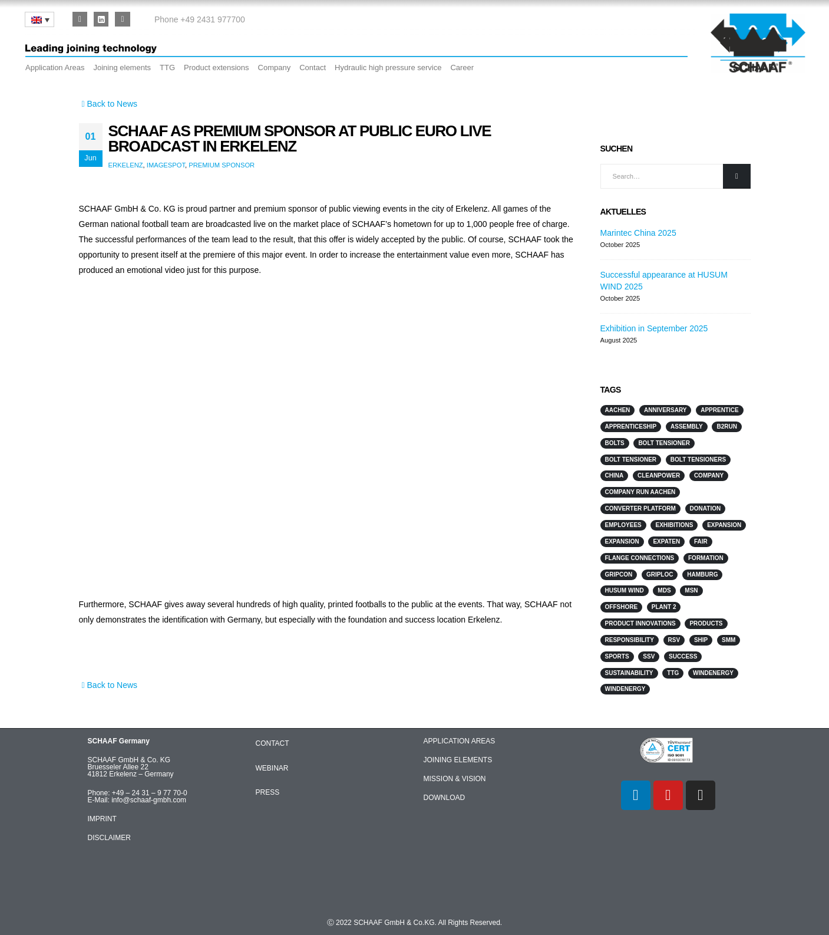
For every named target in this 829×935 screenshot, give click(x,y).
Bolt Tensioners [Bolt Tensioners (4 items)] (698, 459)
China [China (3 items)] (614, 475)
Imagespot (166, 165)
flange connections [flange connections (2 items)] (640, 558)
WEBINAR (272, 768)
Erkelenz (125, 165)
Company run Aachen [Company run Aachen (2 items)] (640, 492)
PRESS (268, 792)
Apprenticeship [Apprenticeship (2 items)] (631, 426)
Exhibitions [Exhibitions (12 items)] (674, 525)
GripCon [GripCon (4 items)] (619, 574)
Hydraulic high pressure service (388, 67)
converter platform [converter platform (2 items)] (640, 508)
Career (462, 67)
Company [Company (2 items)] (709, 475)
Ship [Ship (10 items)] (701, 640)
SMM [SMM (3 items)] (728, 640)
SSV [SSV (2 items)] (649, 656)
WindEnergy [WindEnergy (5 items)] (625, 689)
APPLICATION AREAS (460, 741)
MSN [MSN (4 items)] (691, 590)
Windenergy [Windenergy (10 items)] (713, 673)
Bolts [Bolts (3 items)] (615, 443)
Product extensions (216, 67)
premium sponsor (222, 165)
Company (274, 67)
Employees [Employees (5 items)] (623, 525)
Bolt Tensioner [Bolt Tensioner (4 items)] (664, 443)
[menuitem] (39, 19)
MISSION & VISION (455, 779)
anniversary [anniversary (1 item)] (665, 410)
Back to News (108, 103)
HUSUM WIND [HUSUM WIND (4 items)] (624, 590)
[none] (39, 19)
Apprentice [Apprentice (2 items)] (719, 410)
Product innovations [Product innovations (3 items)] (640, 623)
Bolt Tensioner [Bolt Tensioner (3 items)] (631, 459)
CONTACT (272, 743)
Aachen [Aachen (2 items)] (617, 410)
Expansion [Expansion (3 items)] (724, 525)
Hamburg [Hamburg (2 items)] (702, 574)
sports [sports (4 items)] (617, 656)
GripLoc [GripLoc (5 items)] (659, 574)
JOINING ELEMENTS (458, 760)
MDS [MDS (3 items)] (664, 590)
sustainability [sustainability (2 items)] (629, 673)
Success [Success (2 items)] (683, 656)
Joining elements (122, 67)
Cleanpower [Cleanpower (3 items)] (659, 475)
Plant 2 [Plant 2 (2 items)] (664, 607)
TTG (167, 67)
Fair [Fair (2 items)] (701, 541)
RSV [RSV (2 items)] (674, 640)
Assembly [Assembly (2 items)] (687, 426)
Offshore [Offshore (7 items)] (621, 607)
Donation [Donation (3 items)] (705, 508)
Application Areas (54, 67)
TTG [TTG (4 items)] (673, 673)
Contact (312, 67)
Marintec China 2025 (638, 233)
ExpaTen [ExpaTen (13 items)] (666, 541)
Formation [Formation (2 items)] (706, 558)
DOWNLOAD (444, 798)
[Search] (736, 176)
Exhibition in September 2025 (654, 328)
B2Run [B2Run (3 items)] (726, 426)
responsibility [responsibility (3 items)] (629, 640)
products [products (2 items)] (705, 623)
